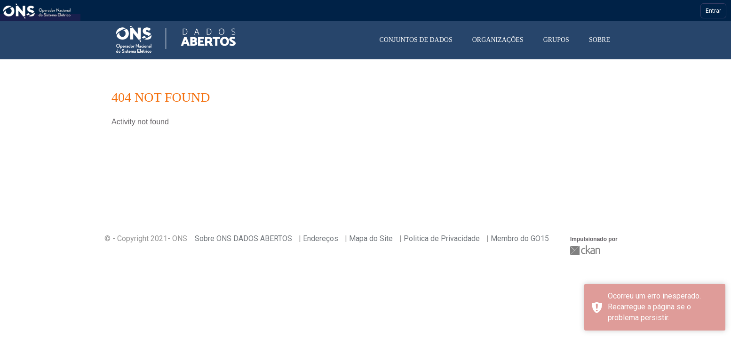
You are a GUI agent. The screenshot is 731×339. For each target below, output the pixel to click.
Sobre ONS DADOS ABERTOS (243, 238)
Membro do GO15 (520, 238)
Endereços (320, 238)
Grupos (556, 39)
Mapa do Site (371, 238)
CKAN (586, 250)
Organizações (498, 39)
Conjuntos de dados (415, 39)
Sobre (599, 39)
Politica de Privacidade (442, 238)
